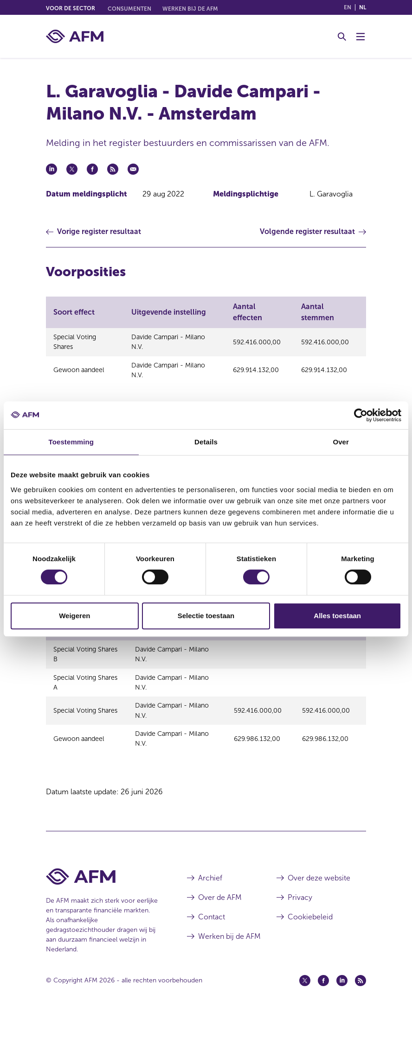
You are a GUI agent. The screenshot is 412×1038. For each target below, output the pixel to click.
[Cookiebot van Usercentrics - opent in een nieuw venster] (360, 415)
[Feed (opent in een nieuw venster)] (360, 1002)
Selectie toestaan (206, 616)
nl (362, 7)
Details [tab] (206, 442)
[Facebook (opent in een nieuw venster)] (323, 1002)
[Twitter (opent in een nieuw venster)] (304, 1002)
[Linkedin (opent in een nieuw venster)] (342, 1002)
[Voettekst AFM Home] (102, 898)
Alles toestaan (337, 616)
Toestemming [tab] (71, 442)
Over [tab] (341, 442)
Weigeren (74, 616)
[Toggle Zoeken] (342, 36)
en (347, 7)
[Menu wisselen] (360, 36)
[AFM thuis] (74, 36)
